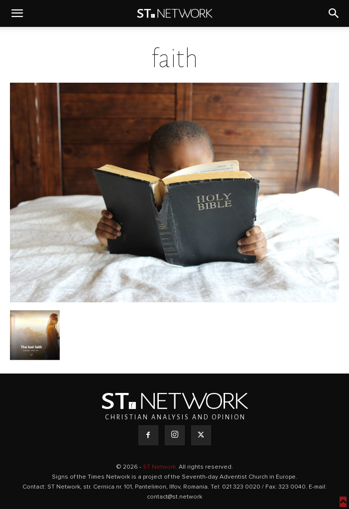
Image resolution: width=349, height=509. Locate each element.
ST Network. (161, 467)
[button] (17, 13)
